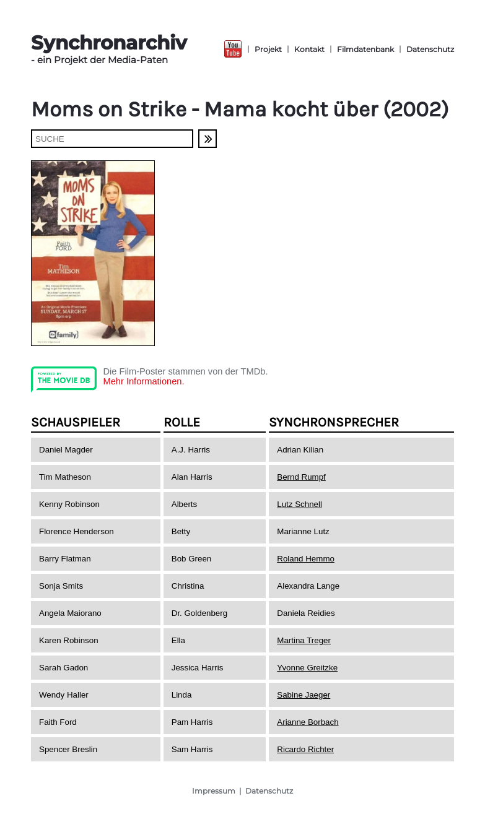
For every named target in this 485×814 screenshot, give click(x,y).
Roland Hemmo (305, 558)
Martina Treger (304, 640)
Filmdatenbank (365, 49)
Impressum (213, 790)
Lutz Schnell (299, 504)
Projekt (268, 49)
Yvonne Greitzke (307, 667)
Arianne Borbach (307, 722)
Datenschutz (430, 49)
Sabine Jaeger (303, 694)
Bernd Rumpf (301, 477)
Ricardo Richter (305, 749)
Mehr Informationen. (143, 381)
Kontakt (309, 49)
